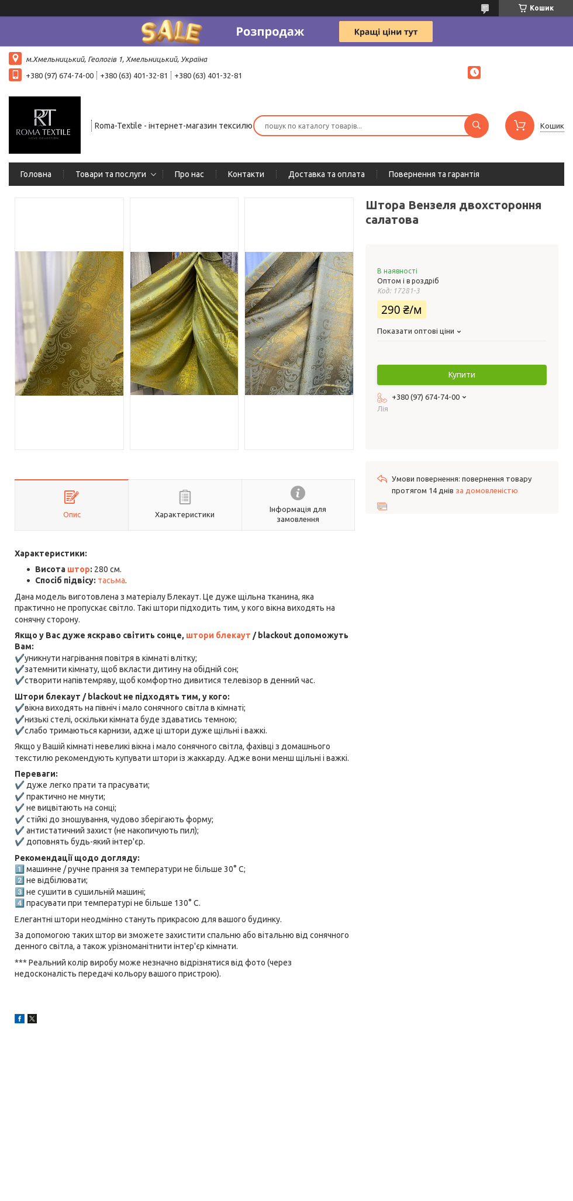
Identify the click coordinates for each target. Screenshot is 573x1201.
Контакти (246, 174)
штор (78, 569)
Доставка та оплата (326, 174)
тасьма (111, 580)
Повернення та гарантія (434, 174)
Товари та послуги (110, 174)
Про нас (189, 174)
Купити (461, 374)
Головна (35, 174)
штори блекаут (218, 635)
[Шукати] (476, 125)
